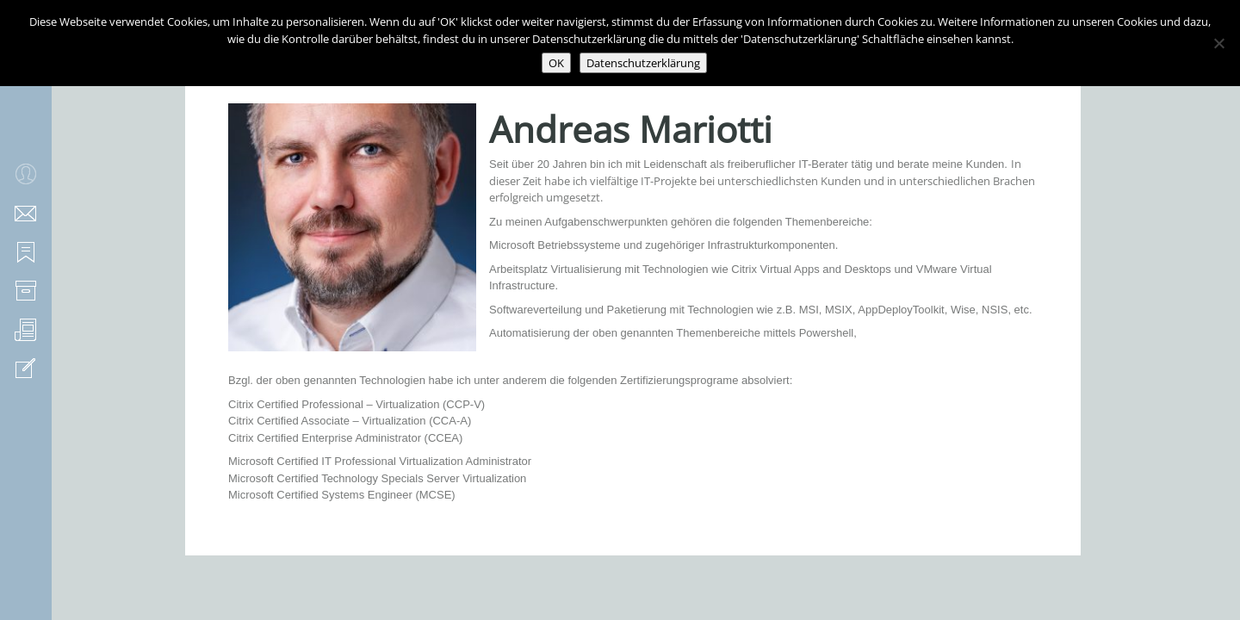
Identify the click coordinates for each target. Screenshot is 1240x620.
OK (556, 63)
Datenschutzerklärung (643, 63)
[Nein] (1218, 43)
